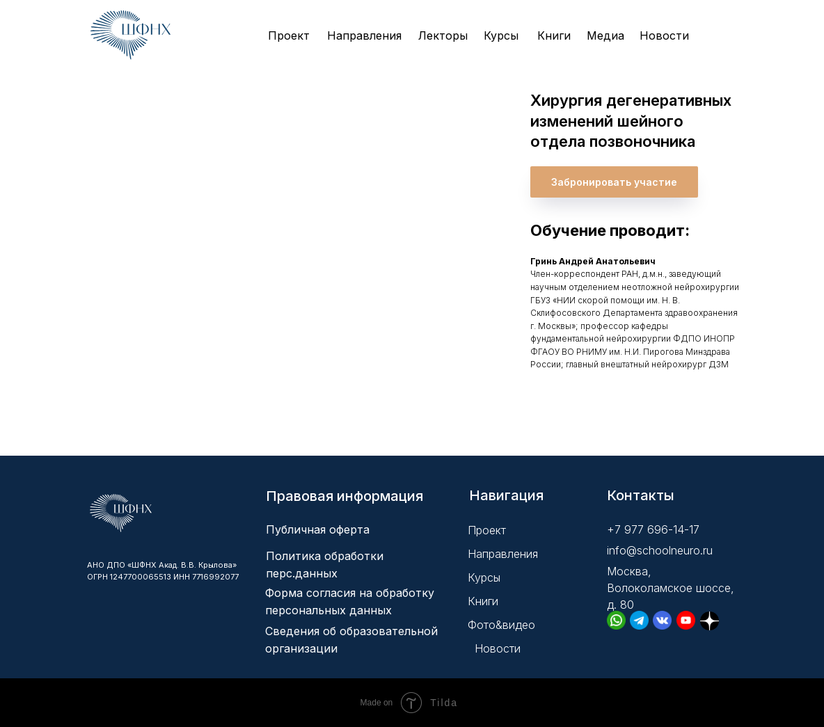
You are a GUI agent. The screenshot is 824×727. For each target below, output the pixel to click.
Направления (364, 35)
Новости (664, 35)
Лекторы (443, 35)
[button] (614, 182)
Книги (554, 35)
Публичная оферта (318, 529)
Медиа (605, 35)
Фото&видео (501, 625)
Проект (289, 35)
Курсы (501, 35)
